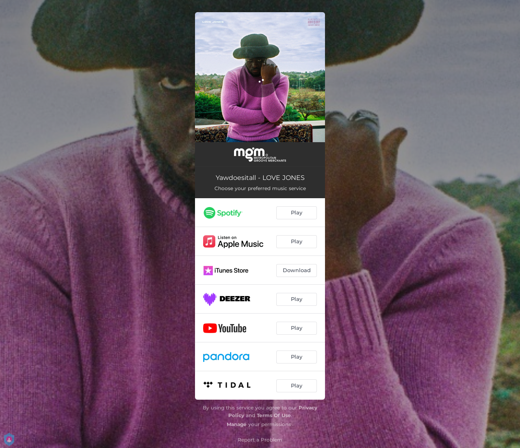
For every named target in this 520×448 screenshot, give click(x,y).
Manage (237, 424)
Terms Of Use (274, 415)
